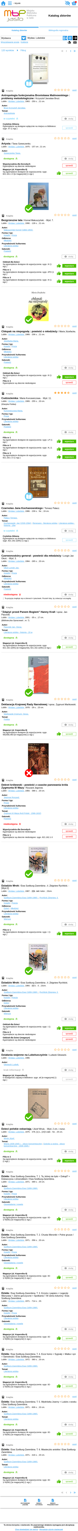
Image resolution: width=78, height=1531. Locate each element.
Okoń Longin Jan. (11, 568)
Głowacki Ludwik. (11, 1064)
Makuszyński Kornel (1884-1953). (18, 230)
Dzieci (6, 908)
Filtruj (23, 50)
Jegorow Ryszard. (12, 797)
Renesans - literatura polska (45, 523)
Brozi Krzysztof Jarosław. (15, 108)
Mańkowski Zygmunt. (16, 714)
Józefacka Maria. (11, 341)
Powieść (7, 251)
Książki (7, 235)
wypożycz (69, 266)
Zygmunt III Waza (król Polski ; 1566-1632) (22, 813)
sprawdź (69, 128)
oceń (74, 90)
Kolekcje (24, 42)
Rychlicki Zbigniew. (49, 898)
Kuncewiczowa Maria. (13, 411)
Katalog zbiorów (19, 30)
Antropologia (9, 113)
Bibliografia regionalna (58, 30)
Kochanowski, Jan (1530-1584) (17, 523)
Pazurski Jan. (13, 627)
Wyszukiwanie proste (10, 42)
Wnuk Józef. (9, 1138)
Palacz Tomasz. (11, 518)
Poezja (15, 903)
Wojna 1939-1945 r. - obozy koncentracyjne (23, 1144)
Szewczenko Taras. (12, 153)
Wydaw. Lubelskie (16, 101)
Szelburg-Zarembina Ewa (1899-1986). (21, 898)
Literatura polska (11, 246)
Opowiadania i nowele (13, 1204)
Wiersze (7, 919)
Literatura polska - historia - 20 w (18, 632)
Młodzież (8, 240)
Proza (14, 235)
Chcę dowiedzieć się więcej (26, 1529)
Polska (7, 719)
